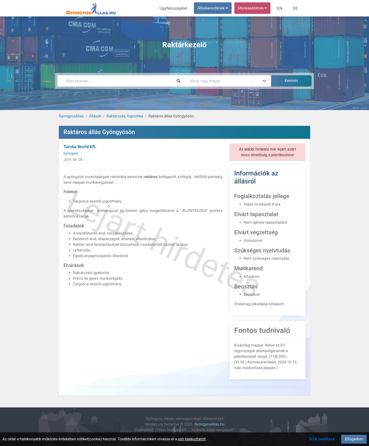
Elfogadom (354, 439)
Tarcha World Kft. (80, 146)
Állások (95, 116)
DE (295, 8)
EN (281, 8)
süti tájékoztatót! (192, 439)
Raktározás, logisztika (125, 116)
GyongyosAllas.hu (209, 424)
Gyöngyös (71, 153)
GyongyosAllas (71, 116)
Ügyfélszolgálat (176, 8)
